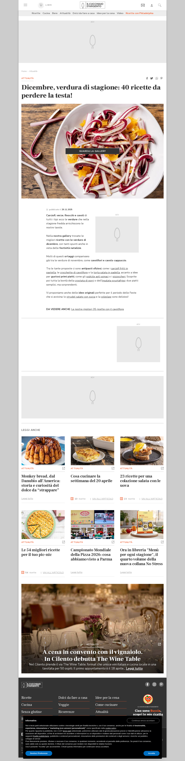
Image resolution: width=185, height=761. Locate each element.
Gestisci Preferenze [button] (39, 753)
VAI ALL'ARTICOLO (102, 498)
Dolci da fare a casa (84, 13)
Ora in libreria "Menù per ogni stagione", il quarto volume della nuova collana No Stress (141, 556)
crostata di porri (84, 280)
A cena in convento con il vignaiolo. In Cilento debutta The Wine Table (92, 655)
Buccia (155, 711)
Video (120, 13)
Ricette (36, 13)
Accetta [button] (151, 753)
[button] (147, 78)
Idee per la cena (106, 13)
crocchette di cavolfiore (74, 272)
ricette (80, 498)
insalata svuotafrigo (113, 280)
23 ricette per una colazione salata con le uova (140, 481)
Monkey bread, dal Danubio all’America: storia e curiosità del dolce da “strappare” (40, 483)
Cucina (46, 13)
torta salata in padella (107, 272)
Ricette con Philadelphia (139, 13)
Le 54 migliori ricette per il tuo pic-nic (40, 552)
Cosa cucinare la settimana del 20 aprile (91, 478)
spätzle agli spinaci (97, 276)
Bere (55, 13)
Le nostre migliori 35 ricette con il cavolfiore (97, 309)
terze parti (67, 731)
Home (24, 71)
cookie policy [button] (110, 728)
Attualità (65, 13)
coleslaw (106, 297)
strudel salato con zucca (81, 297)
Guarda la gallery (92, 151)
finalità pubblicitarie (41, 736)
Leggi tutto (27, 498)
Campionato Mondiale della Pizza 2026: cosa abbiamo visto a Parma (91, 554)
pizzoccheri (119, 276)
